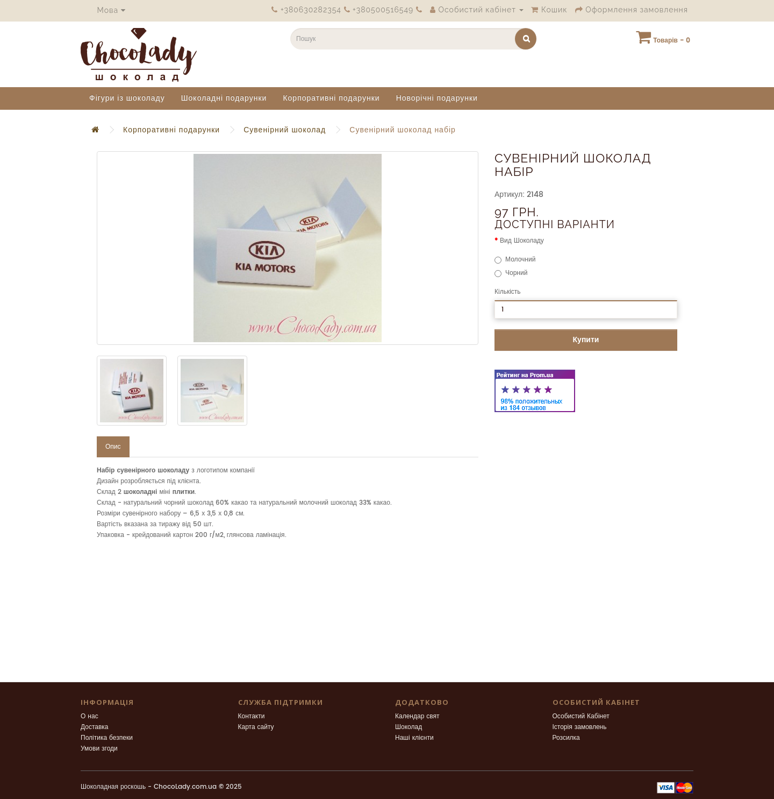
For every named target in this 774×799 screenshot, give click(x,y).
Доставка (95, 727)
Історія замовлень (580, 727)
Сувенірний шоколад (284, 130)
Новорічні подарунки (437, 98)
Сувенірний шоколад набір (402, 130)
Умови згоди (99, 749)
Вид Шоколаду (522, 241)
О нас (89, 716)
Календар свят (417, 716)
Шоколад (408, 727)
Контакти (251, 716)
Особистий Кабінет (581, 716)
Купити (586, 340)
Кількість (507, 292)
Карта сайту (256, 727)
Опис (113, 447)
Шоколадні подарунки (224, 98)
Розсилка (566, 738)
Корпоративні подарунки (331, 98)
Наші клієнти (414, 738)
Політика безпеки (107, 738)
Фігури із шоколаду (127, 98)
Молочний (514, 259)
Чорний (510, 273)
